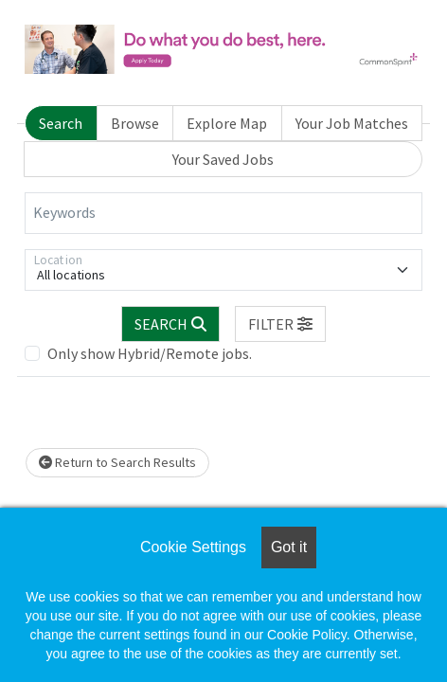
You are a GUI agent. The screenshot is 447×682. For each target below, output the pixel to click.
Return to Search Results (117, 462)
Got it (289, 547)
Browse (135, 123)
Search (60, 123)
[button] (280, 324)
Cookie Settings (193, 547)
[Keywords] (223, 213)
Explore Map (227, 123)
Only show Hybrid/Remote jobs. (149, 353)
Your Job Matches (351, 123)
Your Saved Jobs (223, 159)
